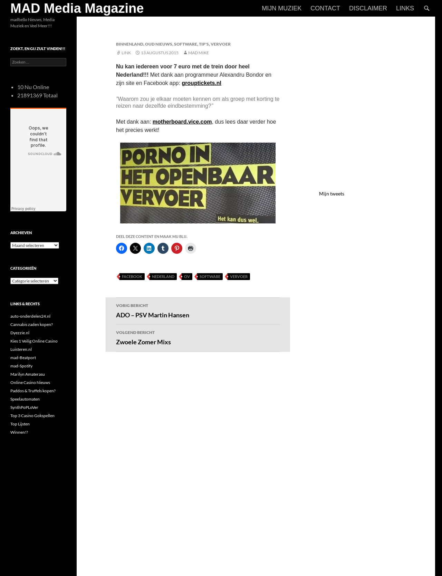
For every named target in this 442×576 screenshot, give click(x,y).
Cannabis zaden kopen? (31, 324)
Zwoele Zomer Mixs (198, 337)
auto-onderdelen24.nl (30, 316)
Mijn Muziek (281, 8)
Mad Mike (198, 52)
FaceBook (132, 276)
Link (126, 52)
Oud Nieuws (158, 44)
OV (187, 276)
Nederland (163, 276)
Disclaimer (368, 8)
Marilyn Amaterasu (27, 374)
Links (405, 8)
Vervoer (221, 44)
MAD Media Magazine (77, 8)
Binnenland (129, 44)
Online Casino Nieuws (30, 382)
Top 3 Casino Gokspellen (32, 415)
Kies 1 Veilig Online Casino (34, 341)
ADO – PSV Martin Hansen (198, 310)
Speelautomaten (25, 399)
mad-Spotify (21, 365)
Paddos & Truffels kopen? (33, 390)
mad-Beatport (23, 357)
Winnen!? (19, 432)
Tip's (204, 44)
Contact (325, 8)
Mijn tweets (331, 193)
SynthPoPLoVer (24, 407)
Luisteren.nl (21, 349)
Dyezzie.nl (19, 332)
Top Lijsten (20, 423)
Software (185, 44)
